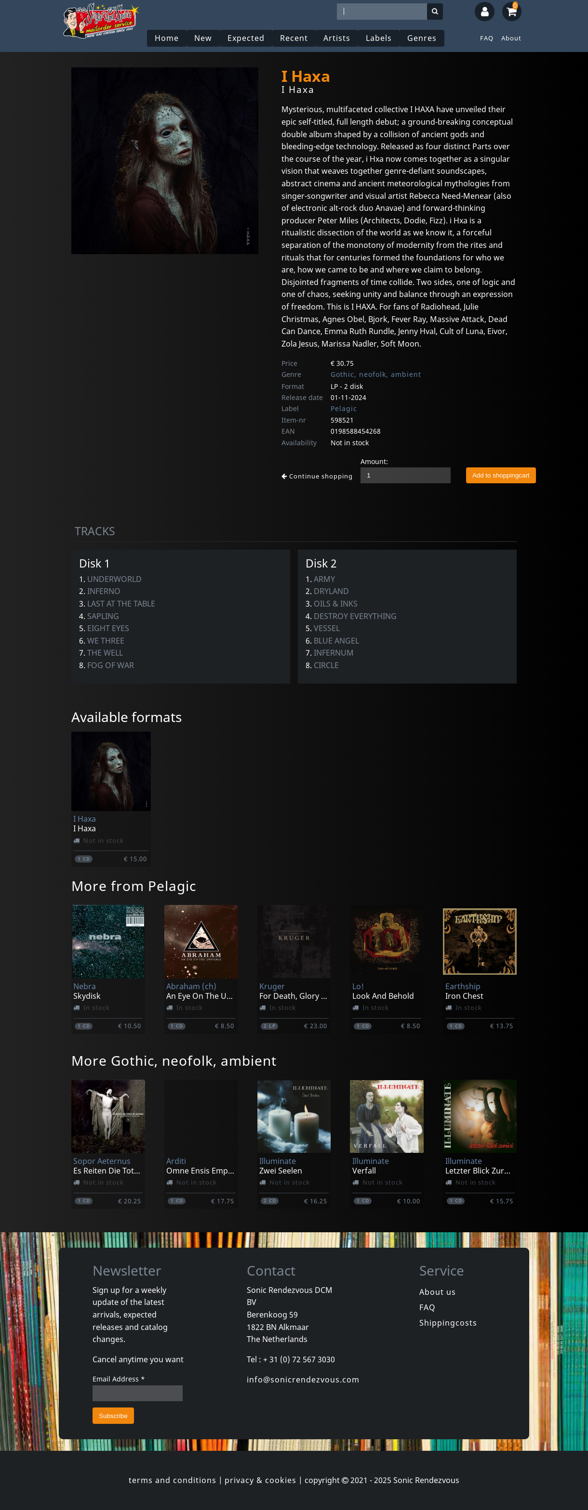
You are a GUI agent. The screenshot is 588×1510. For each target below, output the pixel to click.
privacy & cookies (260, 1480)
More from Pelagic (133, 886)
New (203, 38)
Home (167, 38)
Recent (294, 38)
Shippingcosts (448, 1322)
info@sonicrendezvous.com (303, 1379)
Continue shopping (317, 476)
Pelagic (344, 408)
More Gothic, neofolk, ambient (174, 1060)
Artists (336, 38)
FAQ (487, 38)
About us (437, 1292)
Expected (246, 38)
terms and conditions (172, 1480)
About (511, 38)
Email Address (119, 1378)
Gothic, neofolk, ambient (376, 374)
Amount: (374, 461)
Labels (379, 38)
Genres (422, 38)
